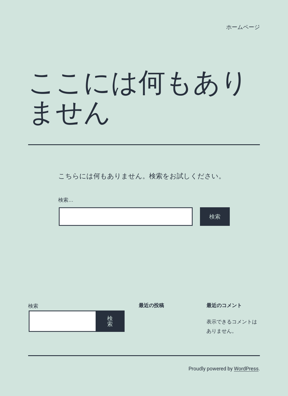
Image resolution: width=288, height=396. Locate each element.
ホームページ (243, 27)
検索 (33, 306)
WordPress (246, 369)
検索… (65, 200)
